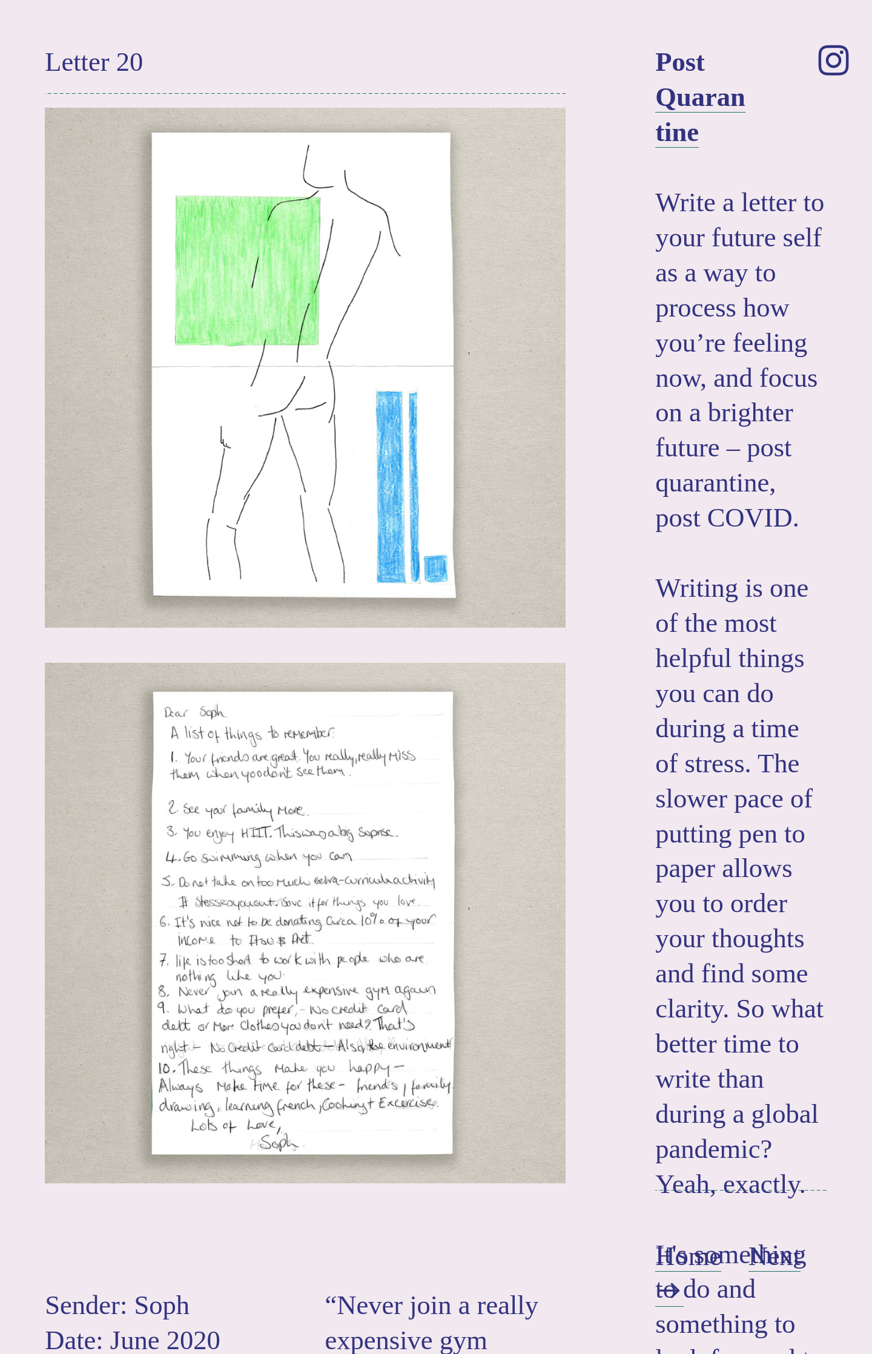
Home (688, 1256)
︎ (833, 62)
